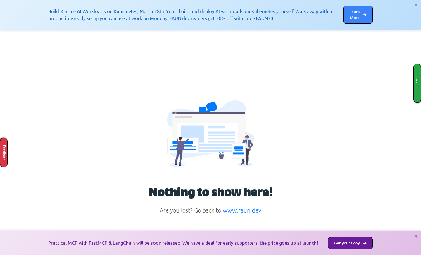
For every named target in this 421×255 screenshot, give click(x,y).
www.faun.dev (242, 210)
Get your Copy (350, 243)
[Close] (416, 4)
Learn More (358, 15)
